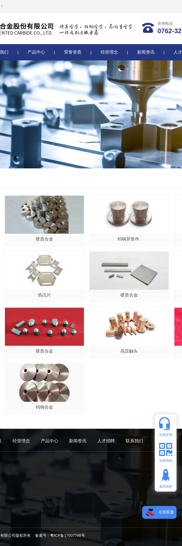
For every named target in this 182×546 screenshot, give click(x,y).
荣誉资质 (72, 52)
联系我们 (134, 441)
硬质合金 (44, 239)
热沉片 (44, 295)
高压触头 (129, 351)
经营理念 (109, 52)
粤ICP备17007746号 (67, 535)
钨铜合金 (44, 407)
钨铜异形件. (128, 239)
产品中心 (36, 52)
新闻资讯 (145, 52)
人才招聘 (106, 441)
